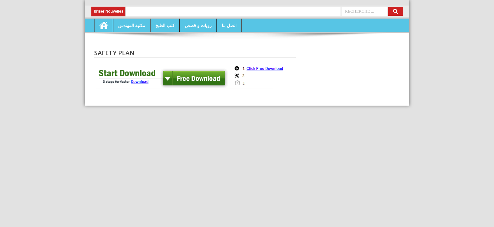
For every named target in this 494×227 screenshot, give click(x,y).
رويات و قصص (198, 25)
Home (103, 25)
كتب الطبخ (165, 25)
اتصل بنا (229, 25)
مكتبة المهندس (131, 25)
